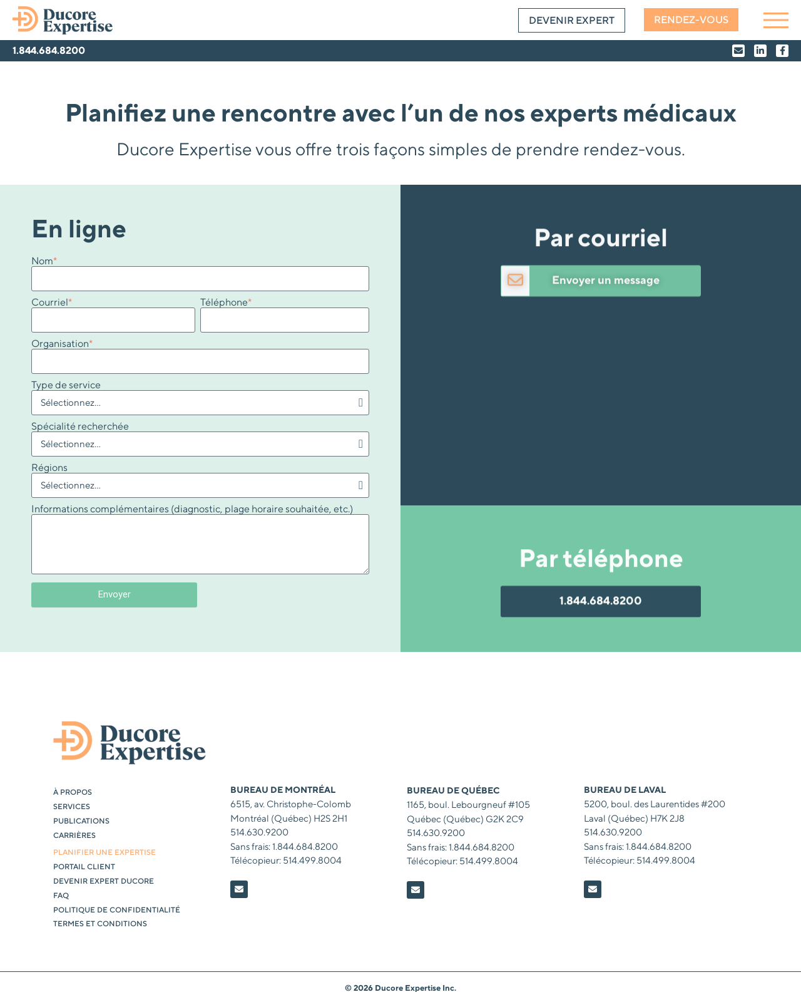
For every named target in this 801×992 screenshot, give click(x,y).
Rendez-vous (691, 20)
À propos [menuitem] (72, 792)
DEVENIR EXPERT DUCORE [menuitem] (103, 881)
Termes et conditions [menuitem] (100, 924)
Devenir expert (572, 20)
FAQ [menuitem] (61, 896)
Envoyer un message (606, 331)
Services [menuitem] (71, 807)
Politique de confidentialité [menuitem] (116, 910)
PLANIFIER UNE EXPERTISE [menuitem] (104, 852)
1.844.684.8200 (49, 50)
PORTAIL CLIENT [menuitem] (84, 867)
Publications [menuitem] (81, 821)
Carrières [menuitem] (74, 835)
